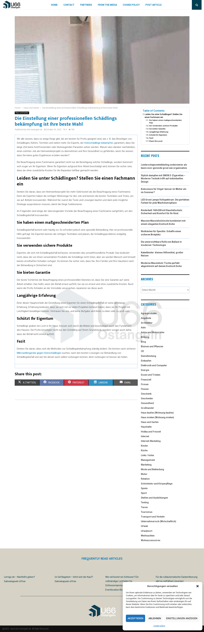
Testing (145, 502)
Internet (145, 436)
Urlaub (144, 526)
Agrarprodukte (149, 313)
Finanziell (146, 379)
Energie (145, 370)
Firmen (145, 384)
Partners (86, 5)
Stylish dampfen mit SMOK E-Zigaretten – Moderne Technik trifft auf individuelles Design (163, 178)
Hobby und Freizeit (151, 431)
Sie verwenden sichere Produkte (163, 126)
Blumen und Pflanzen (152, 346)
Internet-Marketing (151, 441)
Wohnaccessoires (150, 540)
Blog (143, 341)
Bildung (145, 337)
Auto (143, 327)
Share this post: (156, 141)
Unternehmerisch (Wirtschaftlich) (158, 521)
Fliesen (145, 389)
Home (54, 5)
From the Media (107, 5)
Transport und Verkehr (153, 516)
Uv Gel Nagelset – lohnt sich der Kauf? (74, 577)
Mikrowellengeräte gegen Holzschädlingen (39, 352)
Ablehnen (155, 618)
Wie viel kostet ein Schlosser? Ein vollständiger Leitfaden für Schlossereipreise (122, 581)
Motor (144, 474)
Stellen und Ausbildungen (154, 497)
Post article (153, 5)
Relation (145, 478)
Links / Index (147, 455)
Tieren (144, 507)
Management (148, 460)
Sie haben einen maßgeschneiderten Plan (165, 121)
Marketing (146, 464)
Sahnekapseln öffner (15, 581)
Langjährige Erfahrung (158, 132)
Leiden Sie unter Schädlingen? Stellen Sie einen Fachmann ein (163, 115)
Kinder (144, 445)
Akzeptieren (135, 618)
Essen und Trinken (150, 374)
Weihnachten (147, 535)
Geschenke (147, 398)
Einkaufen (146, 360)
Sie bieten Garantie (157, 129)
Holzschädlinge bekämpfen (98, 142)
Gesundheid (147, 403)
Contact (68, 5)
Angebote (146, 318)
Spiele (144, 488)
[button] (197, 586)
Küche (144, 450)
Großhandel (147, 408)
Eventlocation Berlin (115, 589)
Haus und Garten (22, 113)
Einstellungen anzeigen (181, 618)
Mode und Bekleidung (152, 469)
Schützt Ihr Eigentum (158, 135)
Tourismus (146, 512)
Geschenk (146, 393)
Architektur (147, 323)
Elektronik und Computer (154, 365)
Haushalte (146, 426)
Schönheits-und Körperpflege (156, 483)
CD (142, 351)
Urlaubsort (146, 531)
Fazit (151, 138)
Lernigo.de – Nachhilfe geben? (19, 577)
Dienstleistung (148, 356)
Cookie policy (159, 626)
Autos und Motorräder (153, 332)
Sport (144, 493)
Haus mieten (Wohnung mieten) (157, 417)
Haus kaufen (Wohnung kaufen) (157, 412)
